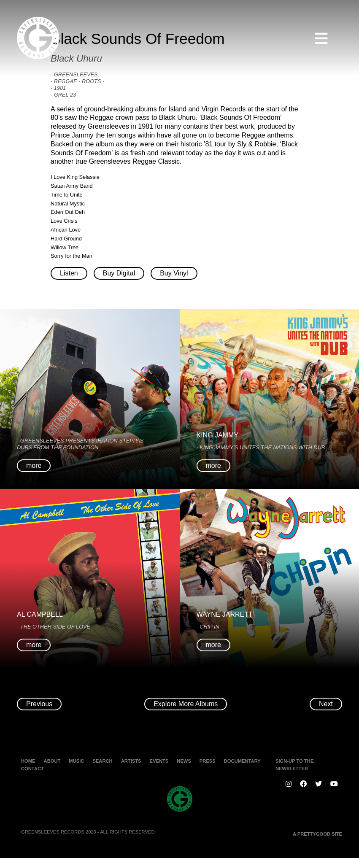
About (52, 761)
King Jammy (218, 435)
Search (102, 761)
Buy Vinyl (174, 273)
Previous (39, 703)
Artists (131, 761)
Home (28, 761)
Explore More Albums (186, 703)
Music (76, 761)
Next (326, 703)
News (184, 761)
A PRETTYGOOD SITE (317, 833)
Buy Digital (119, 273)
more (33, 465)
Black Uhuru (76, 58)
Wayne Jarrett (225, 614)
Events (159, 761)
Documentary (242, 761)
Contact (32, 768)
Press (208, 761)
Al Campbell (40, 614)
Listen (69, 273)
